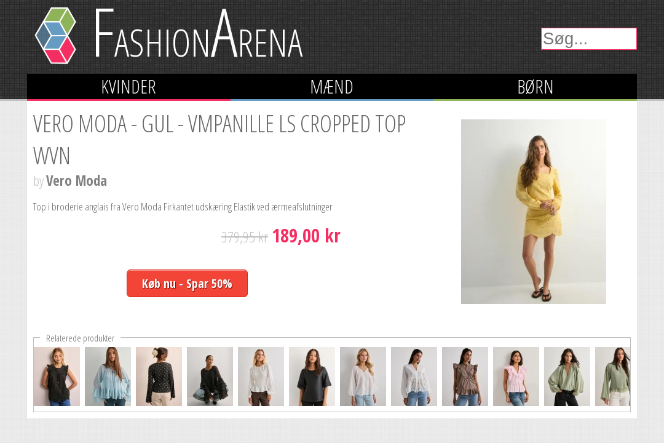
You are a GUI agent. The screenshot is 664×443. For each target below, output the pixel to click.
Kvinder (128, 86)
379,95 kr (244, 236)
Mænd (332, 86)
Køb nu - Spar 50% (187, 283)
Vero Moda (76, 180)
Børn (535, 86)
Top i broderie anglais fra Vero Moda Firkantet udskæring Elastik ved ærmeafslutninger (183, 206)
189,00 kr (306, 235)
